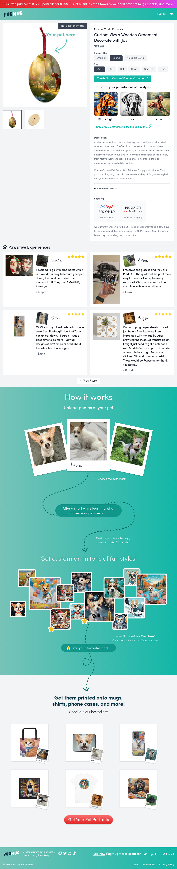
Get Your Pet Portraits (88, 837)
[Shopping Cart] (171, 14)
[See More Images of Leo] (143, 747)
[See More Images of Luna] (88, 747)
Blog (136, 864)
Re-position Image (72, 25)
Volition (28, 864)
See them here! (144, 636)
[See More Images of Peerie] (34, 801)
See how (99, 854)
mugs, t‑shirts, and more (155, 4)
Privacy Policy (166, 864)
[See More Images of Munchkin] (88, 801)
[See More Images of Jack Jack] (34, 747)
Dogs (150, 854)
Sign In (161, 14)
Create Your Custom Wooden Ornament (123, 78)
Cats (168, 854)
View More (88, 380)
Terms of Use (149, 864)
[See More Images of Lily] (143, 801)
